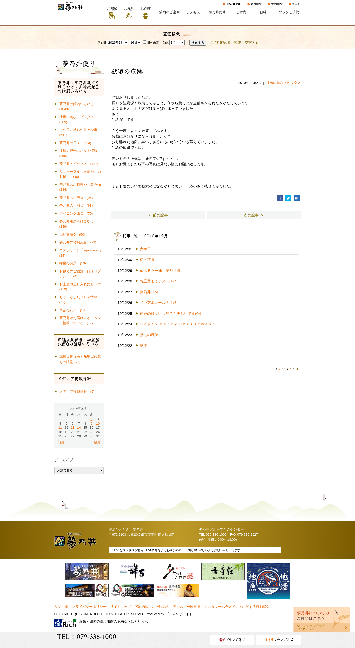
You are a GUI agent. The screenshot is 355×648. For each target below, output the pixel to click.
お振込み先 (160, 607)
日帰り (265, 12)
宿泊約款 (141, 607)
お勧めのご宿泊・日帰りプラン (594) (80, 273)
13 (73, 427)
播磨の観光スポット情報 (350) (80, 153)
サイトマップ (120, 607)
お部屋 (112, 9)
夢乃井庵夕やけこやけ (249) (78, 224)
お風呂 (129, 9)
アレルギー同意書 (187, 607)
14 (79, 427)
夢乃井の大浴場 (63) (76, 205)
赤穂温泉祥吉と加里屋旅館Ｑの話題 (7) (80, 359)
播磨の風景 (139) (73, 263)
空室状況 (251, 42)
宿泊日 (101, 42)
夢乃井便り (217, 12)
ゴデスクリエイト (179, 614)
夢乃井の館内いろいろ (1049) (78, 106)
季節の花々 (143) (73, 310)
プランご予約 (289, 12)
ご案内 (241, 12)
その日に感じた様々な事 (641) (80, 132)
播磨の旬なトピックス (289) (78, 119)
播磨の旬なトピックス (283, 83)
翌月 (97, 442)
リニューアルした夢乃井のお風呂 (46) (80, 174)
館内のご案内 (169, 12)
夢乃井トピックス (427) (78, 164)
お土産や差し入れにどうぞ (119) (81, 286)
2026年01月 (79, 409)
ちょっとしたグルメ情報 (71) (80, 299)
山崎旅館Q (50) (72, 234)
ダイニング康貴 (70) (76, 213)
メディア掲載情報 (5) (77, 391)
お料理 (145, 9)
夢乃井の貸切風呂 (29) (77, 242)
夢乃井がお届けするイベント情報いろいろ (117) (80, 320)
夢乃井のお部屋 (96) (76, 198)
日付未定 (151, 42)
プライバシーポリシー (89, 607)
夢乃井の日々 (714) (75, 143)
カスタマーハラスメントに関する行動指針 (237, 607)
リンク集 (61, 607)
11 (60, 427)
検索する (197, 42)
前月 (61, 442)
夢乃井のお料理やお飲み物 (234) (81, 187)
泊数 (166, 42)
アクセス (193, 12)
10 (98, 423)
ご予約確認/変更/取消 (225, 42)
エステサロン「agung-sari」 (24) (81, 252)
